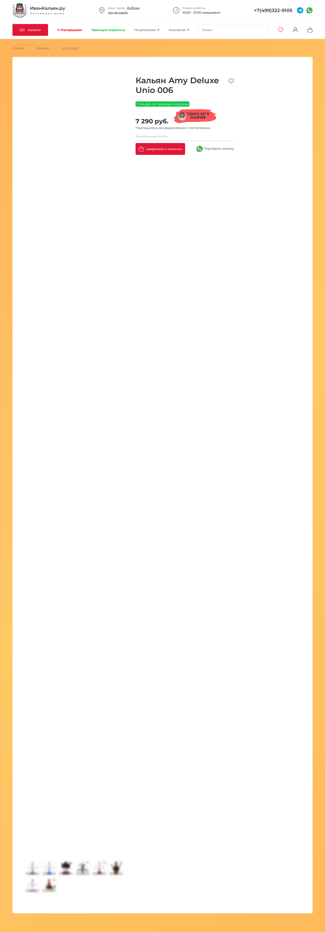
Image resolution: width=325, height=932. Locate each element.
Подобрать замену (215, 149)
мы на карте (118, 12)
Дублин (133, 8)
